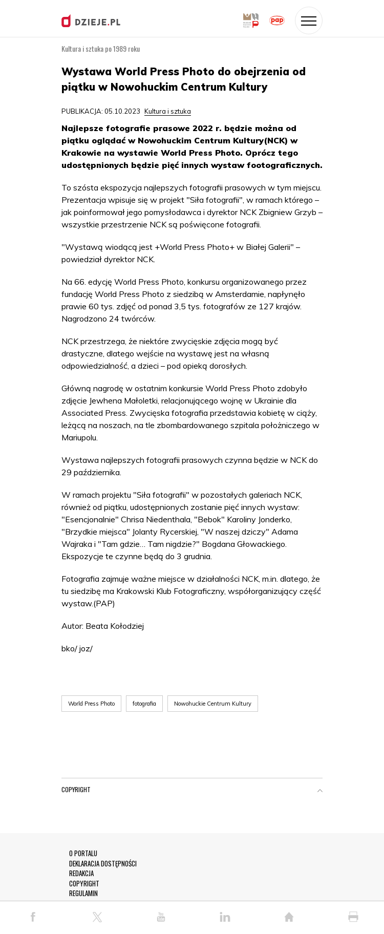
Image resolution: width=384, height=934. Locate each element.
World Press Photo (91, 703)
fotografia (144, 703)
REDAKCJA (81, 873)
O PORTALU (83, 853)
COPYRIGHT (84, 883)
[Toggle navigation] (309, 20)
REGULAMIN (83, 893)
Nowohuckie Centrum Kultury (212, 703)
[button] (320, 791)
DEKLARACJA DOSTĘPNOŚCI (103, 863)
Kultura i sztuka (167, 111)
